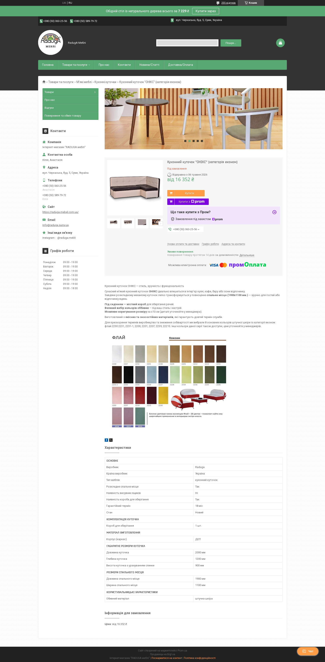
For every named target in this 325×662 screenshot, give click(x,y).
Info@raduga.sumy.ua (55, 225)
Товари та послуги (74, 64)
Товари (49, 92)
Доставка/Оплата (180, 64)
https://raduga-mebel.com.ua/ (60, 212)
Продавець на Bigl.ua (162, 654)
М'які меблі (84, 82)
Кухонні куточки (105, 82)
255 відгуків (228, 2)
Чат (307, 651)
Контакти (124, 64)
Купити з (192, 201)
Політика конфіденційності (200, 658)
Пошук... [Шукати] (231, 43)
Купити (189, 193)
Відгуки (49, 107)
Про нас (104, 64)
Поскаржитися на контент (167, 658)
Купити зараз (205, 11)
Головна (47, 64)
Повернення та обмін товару (63, 115)
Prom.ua (182, 650)
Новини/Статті (149, 64)
